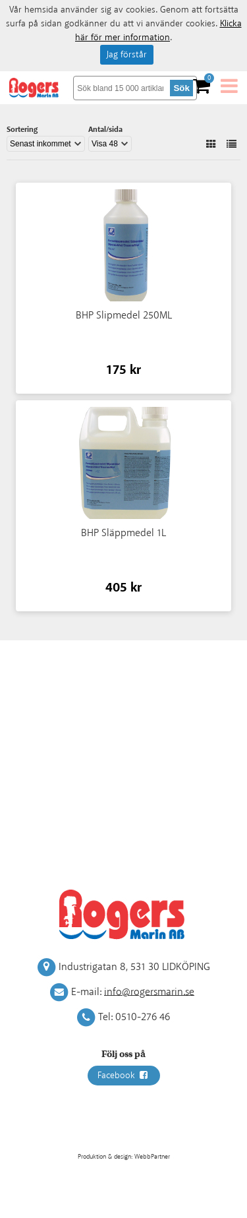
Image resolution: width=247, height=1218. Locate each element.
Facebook (123, 1075)
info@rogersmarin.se (149, 991)
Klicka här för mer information (158, 30)
